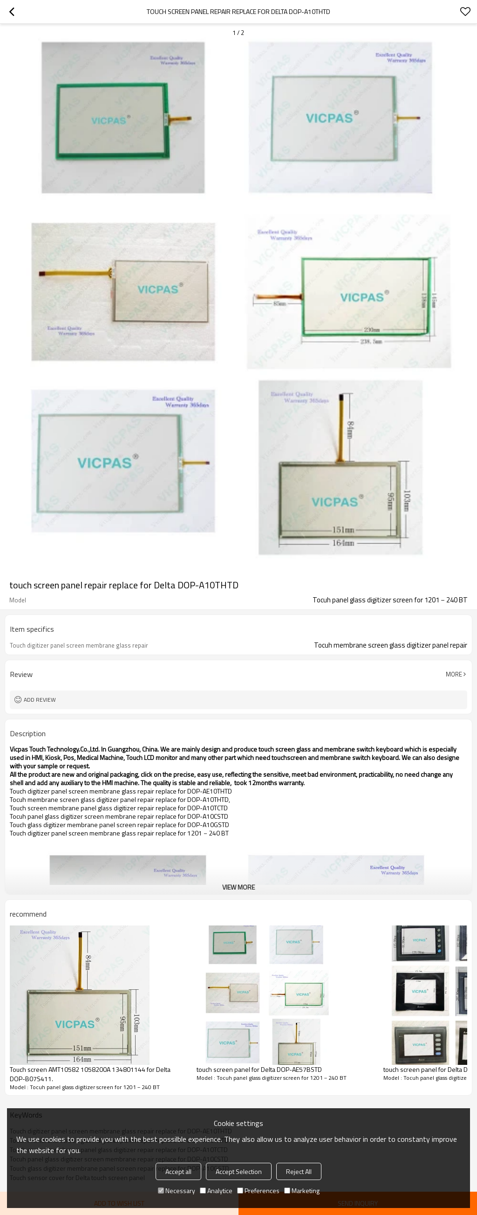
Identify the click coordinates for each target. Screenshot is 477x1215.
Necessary (176, 1190)
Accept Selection (239, 1171)
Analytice (216, 1190)
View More (238, 887)
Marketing (302, 1190)
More (454, 674)
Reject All (299, 1171)
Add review (40, 699)
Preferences (258, 1190)
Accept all (178, 1171)
